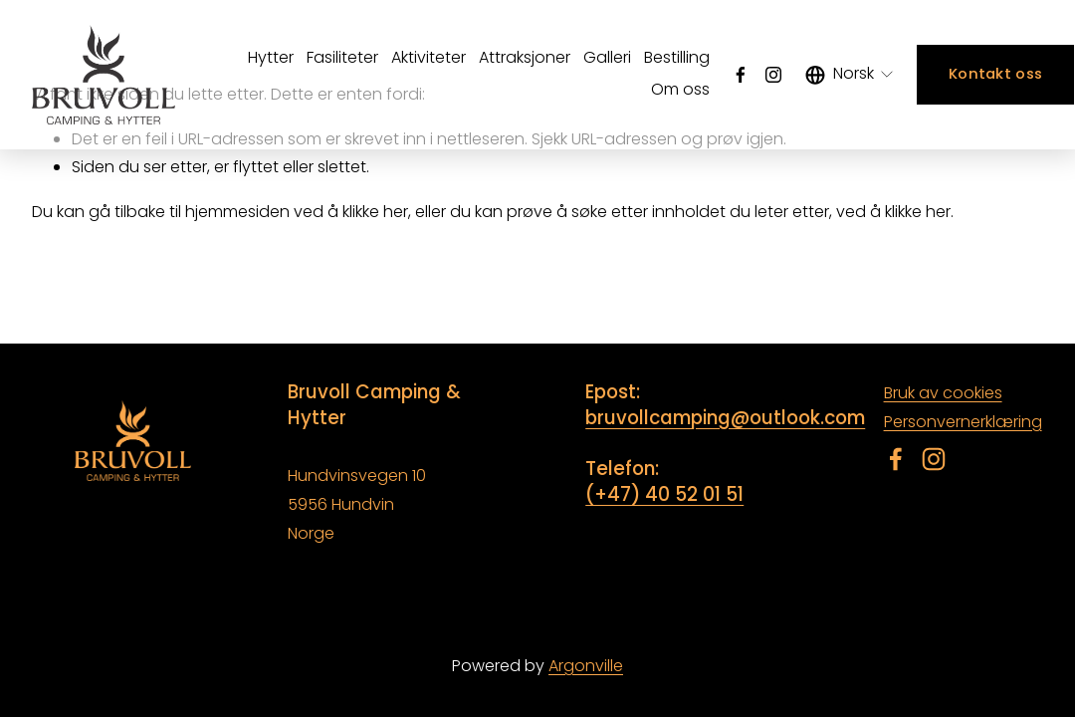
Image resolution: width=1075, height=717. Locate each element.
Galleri (607, 57)
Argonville (585, 665)
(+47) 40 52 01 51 (664, 495)
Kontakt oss (995, 74)
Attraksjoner (524, 57)
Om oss (680, 89)
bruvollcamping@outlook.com (725, 418)
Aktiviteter (428, 57)
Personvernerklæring (963, 421)
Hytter (271, 57)
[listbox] (850, 75)
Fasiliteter (342, 57)
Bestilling (677, 57)
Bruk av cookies (943, 392)
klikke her (375, 211)
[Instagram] (773, 75)
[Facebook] (741, 75)
